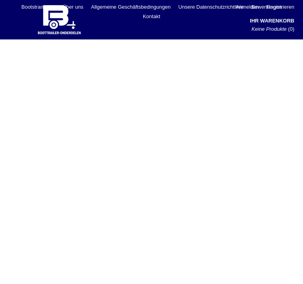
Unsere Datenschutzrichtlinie (210, 7)
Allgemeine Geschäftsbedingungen (131, 7)
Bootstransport (38, 7)
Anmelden (247, 7)
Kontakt (151, 16)
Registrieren (280, 7)
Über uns (72, 7)
